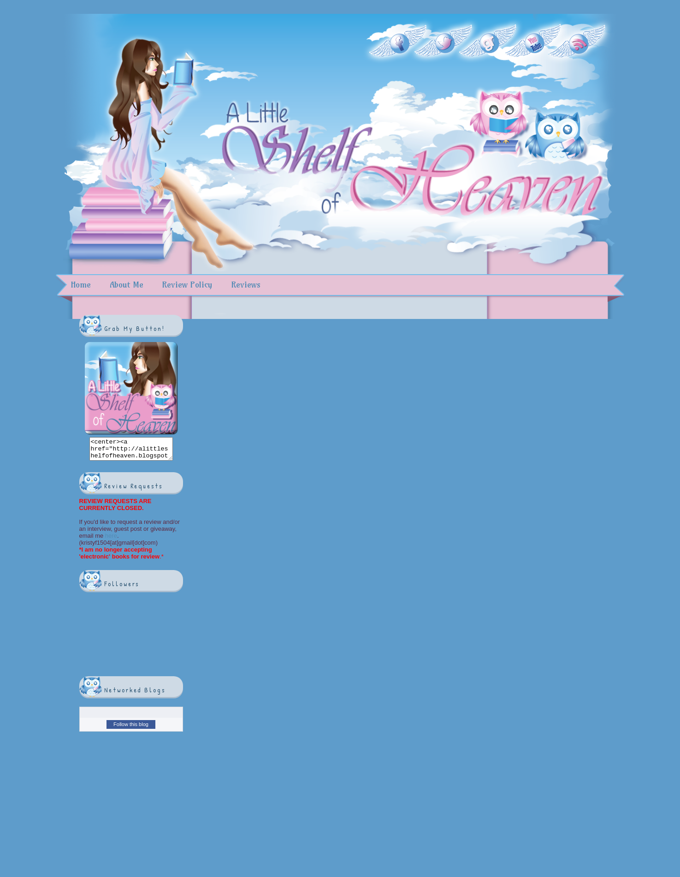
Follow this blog (130, 728)
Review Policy (187, 284)
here (110, 539)
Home (81, 284)
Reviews (245, 284)
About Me (126, 284)
